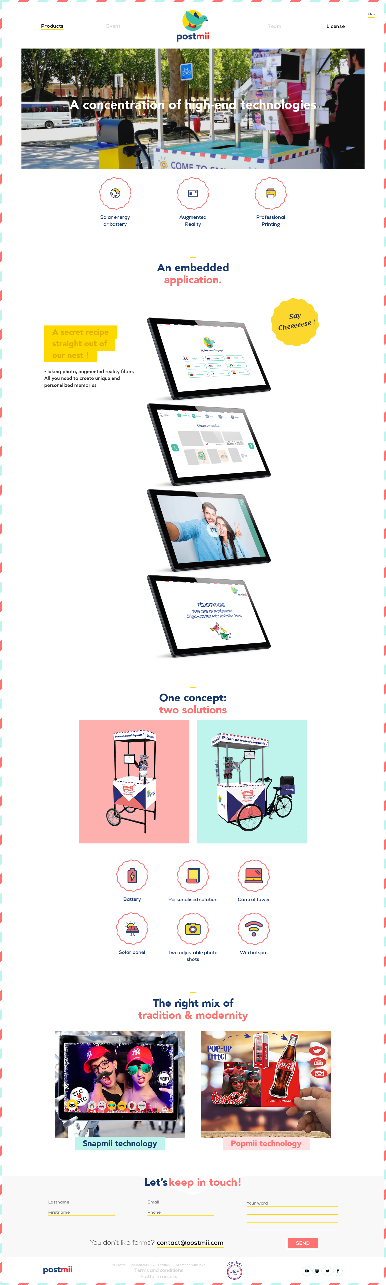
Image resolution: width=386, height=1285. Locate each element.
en (371, 14)
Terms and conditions (158, 1270)
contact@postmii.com (190, 1242)
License (335, 26)
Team (274, 26)
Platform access (158, 1276)
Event (113, 26)
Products (52, 26)
